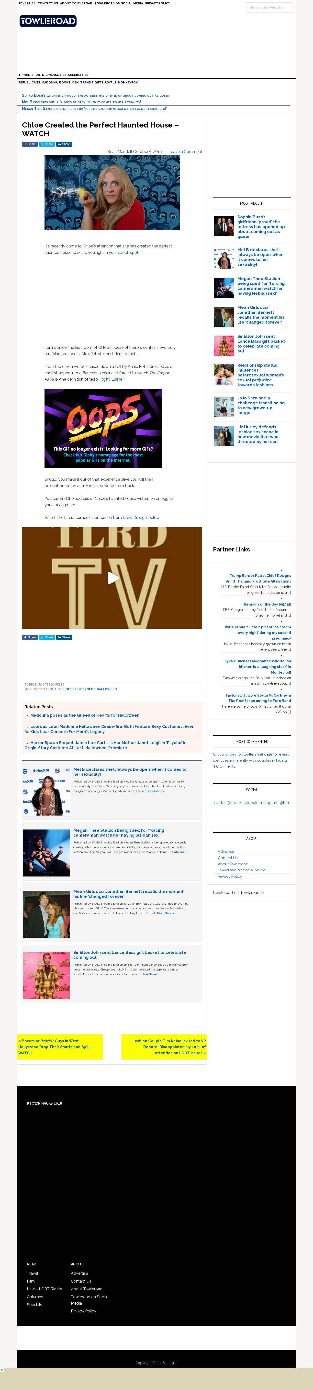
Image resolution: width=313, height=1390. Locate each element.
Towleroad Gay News (158, 21)
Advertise (226, 851)
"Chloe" (64, 689)
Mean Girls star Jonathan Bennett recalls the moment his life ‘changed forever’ (260, 315)
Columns (35, 1297)
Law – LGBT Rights (44, 1289)
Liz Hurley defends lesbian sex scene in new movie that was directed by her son (257, 434)
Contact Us (227, 858)
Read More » (156, 791)
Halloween (107, 689)
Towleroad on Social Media (241, 870)
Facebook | (249, 802)
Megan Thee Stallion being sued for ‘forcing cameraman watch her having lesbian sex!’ (94, 108)
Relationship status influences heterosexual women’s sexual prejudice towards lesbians (260, 375)
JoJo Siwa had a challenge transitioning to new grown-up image (261, 405)
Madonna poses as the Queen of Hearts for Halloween (85, 715)
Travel (32, 1273)
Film (31, 1281)
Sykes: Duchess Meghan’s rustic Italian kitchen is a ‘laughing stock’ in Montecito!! (257, 666)
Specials (34, 1304)
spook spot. (128, 252)
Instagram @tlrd (274, 802)
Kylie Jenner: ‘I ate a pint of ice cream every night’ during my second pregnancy (258, 632)
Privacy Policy (230, 876)
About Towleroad (233, 864)
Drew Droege (135, 517)
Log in (173, 1363)
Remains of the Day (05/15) (267, 604)
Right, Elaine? (112, 379)
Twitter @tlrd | (226, 802)
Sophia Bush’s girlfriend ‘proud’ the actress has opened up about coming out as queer (95, 95)
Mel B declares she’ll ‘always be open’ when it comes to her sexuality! (81, 102)
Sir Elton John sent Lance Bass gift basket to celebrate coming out (261, 343)
